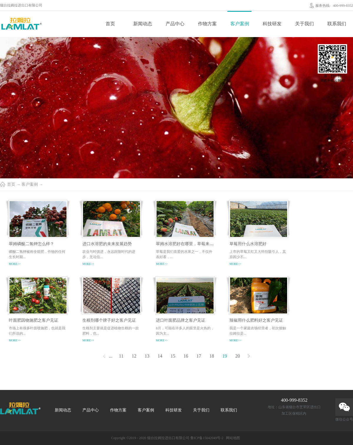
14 (160, 355)
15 (173, 355)
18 (211, 355)
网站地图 (232, 438)
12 (134, 355)
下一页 (249, 356)
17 (199, 355)
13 (147, 355)
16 (186, 355)
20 (237, 355)
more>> (15, 263)
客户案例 (29, 184)
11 (121, 355)
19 (224, 355)
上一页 (104, 356)
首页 (110, 23)
